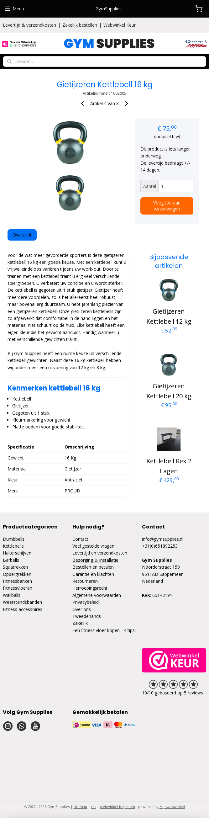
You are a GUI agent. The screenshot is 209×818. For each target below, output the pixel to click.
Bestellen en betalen (93, 567)
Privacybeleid (85, 602)
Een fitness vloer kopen (96, 630)
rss (93, 806)
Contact (80, 539)
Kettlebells (13, 546)
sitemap (80, 806)
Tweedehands (86, 616)
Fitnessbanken (17, 581)
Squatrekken (15, 567)
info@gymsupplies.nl (162, 539)
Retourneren (85, 581)
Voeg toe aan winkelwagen (166, 205)
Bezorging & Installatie (95, 560)
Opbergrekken (17, 574)
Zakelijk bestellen (79, 25)
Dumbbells (13, 539)
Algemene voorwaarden (96, 595)
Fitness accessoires (22, 609)
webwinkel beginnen (117, 806)
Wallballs (11, 595)
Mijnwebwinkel (172, 806)
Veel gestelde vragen (93, 546)
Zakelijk (80, 623)
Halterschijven (17, 553)
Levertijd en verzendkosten (99, 553)
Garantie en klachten (93, 574)
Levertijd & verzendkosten (29, 25)
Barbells (11, 560)
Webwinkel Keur (119, 25)
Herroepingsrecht (89, 588)
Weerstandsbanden (22, 602)
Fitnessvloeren (17, 588)
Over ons (81, 609)
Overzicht (22, 234)
